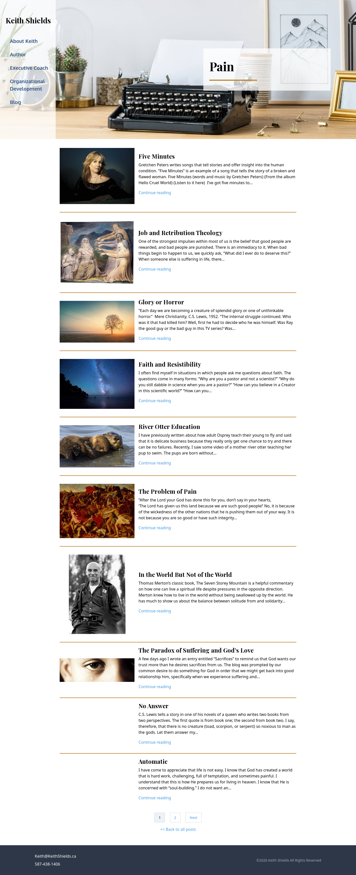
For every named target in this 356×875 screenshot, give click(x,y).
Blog (15, 102)
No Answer (153, 706)
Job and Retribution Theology (180, 233)
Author (18, 54)
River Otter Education (169, 426)
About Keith (24, 41)
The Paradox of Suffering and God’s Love (196, 650)
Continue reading (154, 192)
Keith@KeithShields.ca (55, 856)
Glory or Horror (161, 302)
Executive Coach (29, 68)
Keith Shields (28, 20)
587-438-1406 (47, 864)
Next (193, 817)
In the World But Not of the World (185, 574)
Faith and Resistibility (169, 364)
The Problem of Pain (167, 491)
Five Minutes (156, 156)
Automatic (153, 761)
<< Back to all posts (178, 829)
